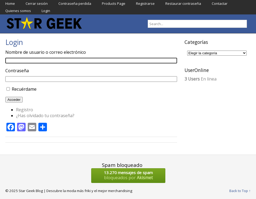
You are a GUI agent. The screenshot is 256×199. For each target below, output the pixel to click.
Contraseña (17, 71)
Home (10, 3)
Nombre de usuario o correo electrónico (45, 52)
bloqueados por (128, 175)
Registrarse (145, 3)
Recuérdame (24, 89)
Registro (24, 110)
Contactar (219, 3)
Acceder (14, 100)
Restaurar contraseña (183, 3)
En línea (201, 79)
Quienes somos (18, 10)
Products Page (113, 3)
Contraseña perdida (74, 3)
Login (46, 10)
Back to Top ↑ (240, 190)
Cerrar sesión (37, 3)
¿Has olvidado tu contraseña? (45, 115)
